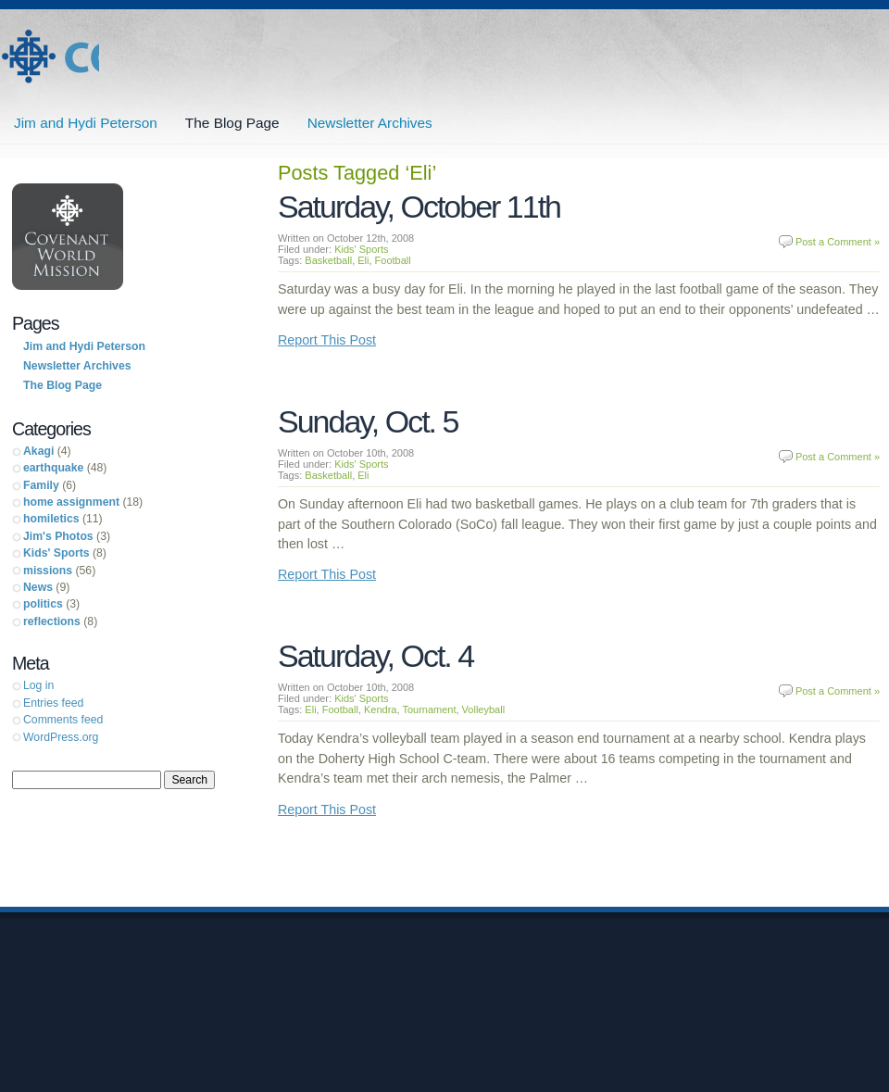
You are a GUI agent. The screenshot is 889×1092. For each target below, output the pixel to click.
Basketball (328, 260)
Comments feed (63, 719)
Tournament (429, 709)
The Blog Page (232, 123)
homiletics (51, 518)
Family (41, 485)
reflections (52, 621)
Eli (363, 260)
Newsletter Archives (369, 123)
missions (47, 570)
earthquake (53, 467)
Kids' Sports (361, 249)
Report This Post (327, 340)
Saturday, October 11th (419, 206)
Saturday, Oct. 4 (375, 655)
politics (43, 603)
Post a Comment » (837, 241)
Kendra (380, 709)
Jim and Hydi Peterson (49, 57)
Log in (38, 685)
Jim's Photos (58, 536)
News (38, 587)
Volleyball (483, 709)
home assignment (71, 502)
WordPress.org (60, 737)
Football (393, 260)
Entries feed (53, 703)
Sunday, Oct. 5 (367, 421)
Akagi (38, 451)
